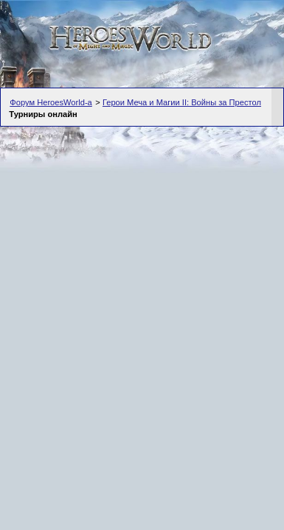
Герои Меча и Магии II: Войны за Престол (182, 102)
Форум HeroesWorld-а (51, 102)
